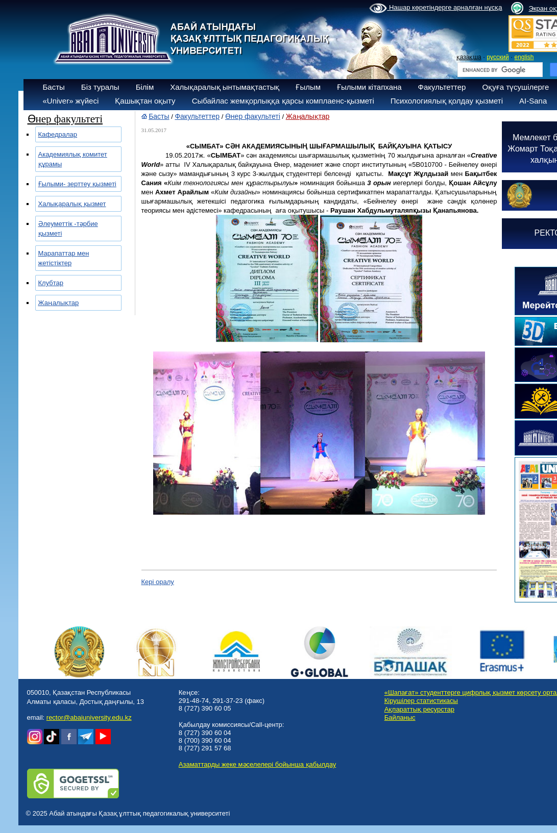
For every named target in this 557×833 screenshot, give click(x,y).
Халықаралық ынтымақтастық (224, 87)
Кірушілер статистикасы (421, 700)
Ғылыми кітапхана (369, 87)
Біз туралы (100, 87)
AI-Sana (533, 100)
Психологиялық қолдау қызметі (447, 100)
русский (498, 57)
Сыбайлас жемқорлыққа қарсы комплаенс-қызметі (283, 100)
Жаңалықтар (58, 303)
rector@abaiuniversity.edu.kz (89, 717)
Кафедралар (58, 134)
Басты (54, 87)
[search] (499, 69)
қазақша (468, 57)
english (524, 57)
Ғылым (308, 87)
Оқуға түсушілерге (515, 87)
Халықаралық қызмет (72, 204)
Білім (145, 87)
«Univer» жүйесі (71, 100)
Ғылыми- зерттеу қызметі (77, 184)
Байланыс (400, 717)
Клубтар (51, 283)
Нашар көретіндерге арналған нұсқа (435, 8)
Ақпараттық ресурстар (419, 709)
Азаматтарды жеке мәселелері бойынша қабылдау (257, 764)
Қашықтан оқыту (145, 100)
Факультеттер (442, 87)
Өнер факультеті (252, 116)
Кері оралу (157, 582)
